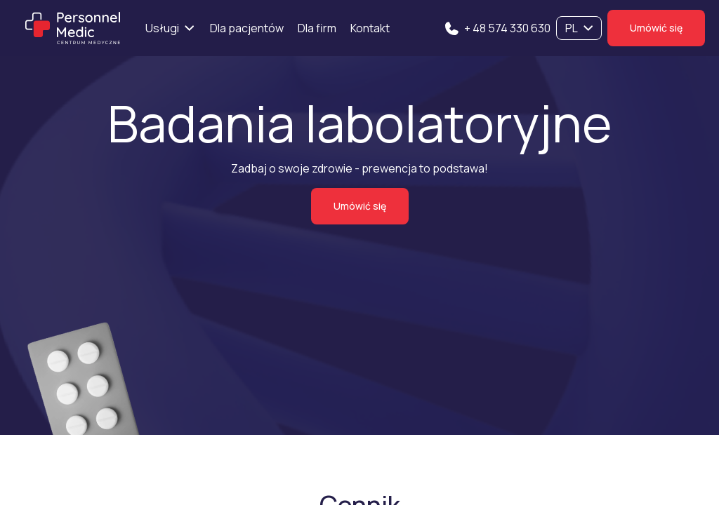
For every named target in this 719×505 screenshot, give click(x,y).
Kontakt (370, 28)
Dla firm (317, 28)
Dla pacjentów (247, 28)
